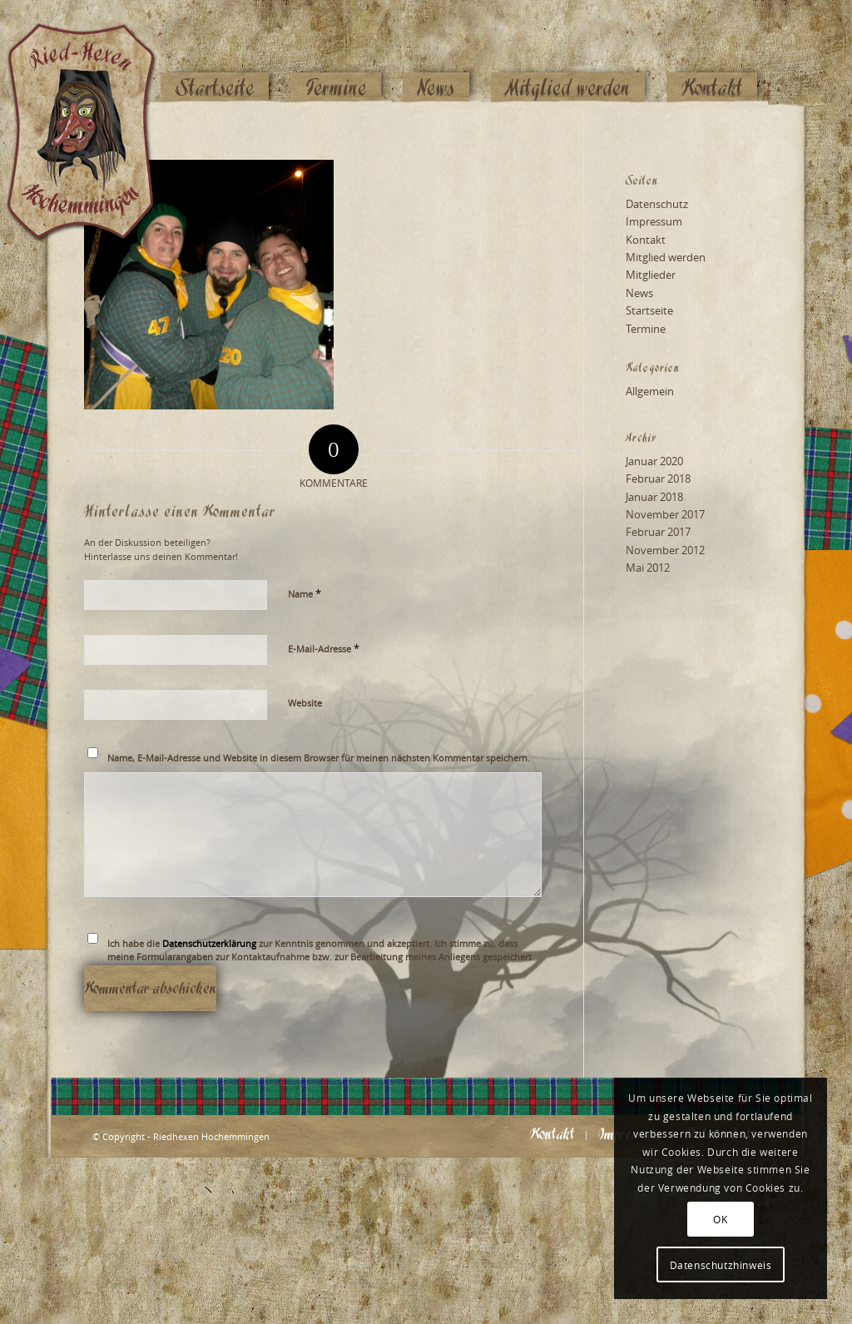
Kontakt (646, 239)
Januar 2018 (654, 496)
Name (304, 593)
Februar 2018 (658, 478)
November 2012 (665, 550)
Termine (646, 328)
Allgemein (650, 391)
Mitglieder (651, 274)
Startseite (649, 310)
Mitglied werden (666, 257)
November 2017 (665, 514)
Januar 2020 (654, 461)
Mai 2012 (648, 567)
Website (305, 703)
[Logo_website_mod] (94, 54)
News (639, 292)
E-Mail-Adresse (323, 648)
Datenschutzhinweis (721, 1265)
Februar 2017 (658, 531)
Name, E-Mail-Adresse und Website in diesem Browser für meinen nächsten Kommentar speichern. (318, 757)
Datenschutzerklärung (209, 943)
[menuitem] (215, 56)
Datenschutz (657, 203)
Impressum (654, 221)
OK (720, 1219)
